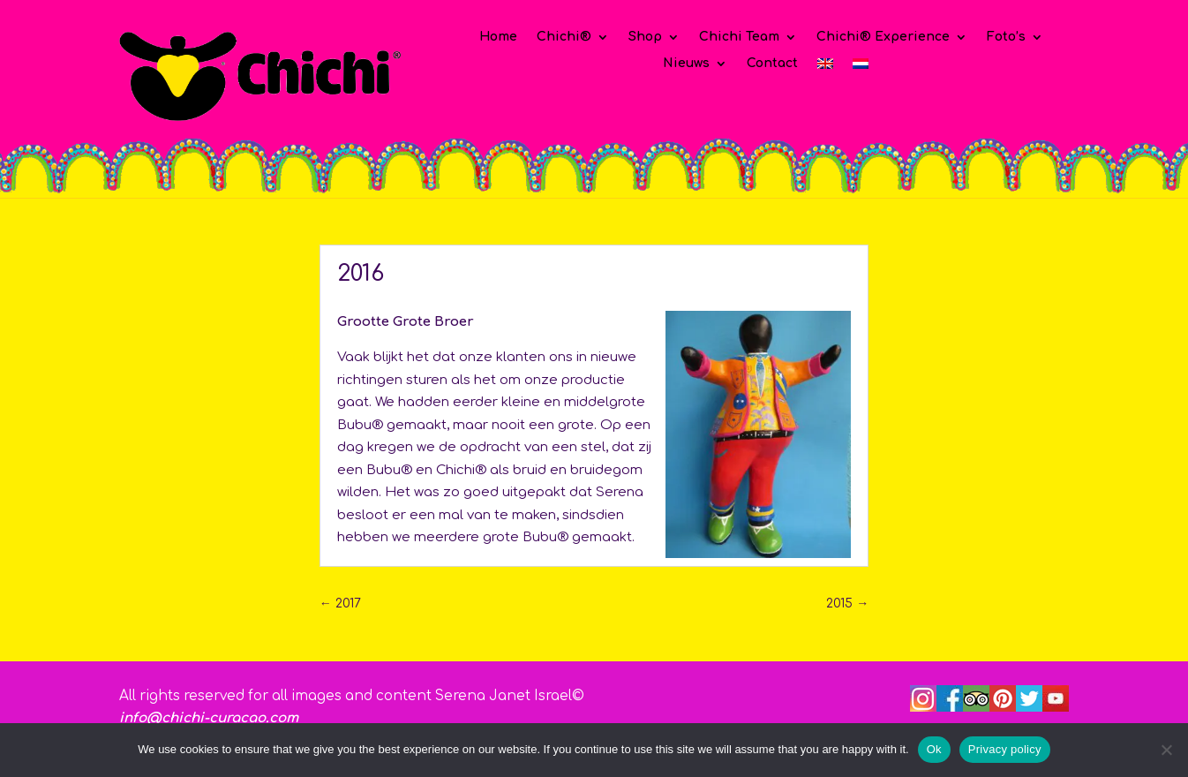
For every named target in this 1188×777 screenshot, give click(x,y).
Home (498, 37)
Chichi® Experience (883, 37)
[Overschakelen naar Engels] (825, 67)
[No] (1166, 749)
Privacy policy (1004, 749)
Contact (772, 63)
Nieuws (686, 63)
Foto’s (1006, 37)
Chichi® (564, 37)
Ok (934, 749)
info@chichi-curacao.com (208, 718)
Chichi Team (739, 37)
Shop (645, 37)
